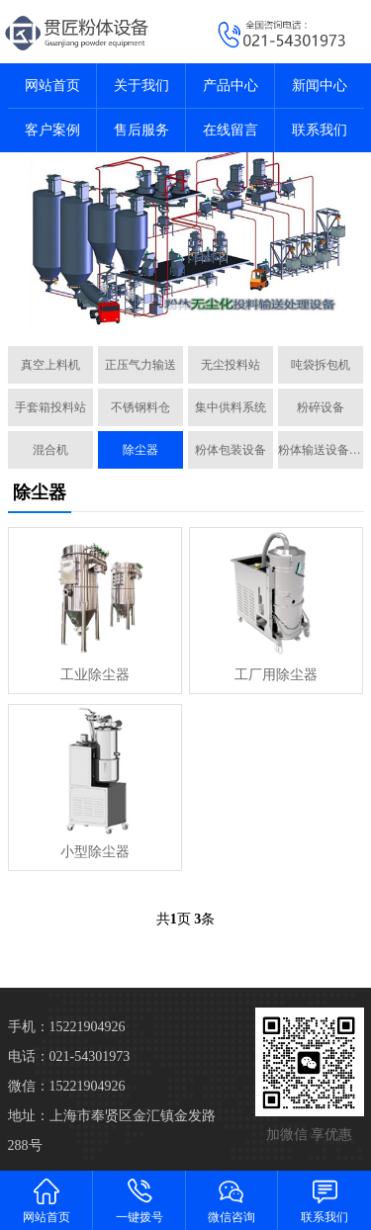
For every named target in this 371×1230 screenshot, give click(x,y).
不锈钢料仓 (140, 407)
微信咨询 (232, 1200)
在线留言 (230, 130)
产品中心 (230, 85)
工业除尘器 (95, 674)
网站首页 (52, 85)
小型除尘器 (95, 851)
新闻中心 (319, 85)
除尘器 (140, 450)
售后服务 (141, 130)
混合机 (50, 450)
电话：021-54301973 (69, 1056)
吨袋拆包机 (320, 365)
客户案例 (52, 130)
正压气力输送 (140, 365)
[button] (178, 308)
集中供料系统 (230, 407)
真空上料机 (50, 365)
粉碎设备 (320, 407)
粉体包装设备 (230, 450)
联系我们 (319, 130)
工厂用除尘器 (276, 674)
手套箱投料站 (50, 407)
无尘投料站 (230, 365)
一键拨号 (139, 1200)
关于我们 (141, 85)
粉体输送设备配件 (320, 450)
